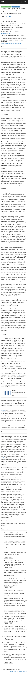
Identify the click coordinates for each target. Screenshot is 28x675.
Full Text (6, 538)
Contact (25, 671)
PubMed (10, 557)
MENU (24, 1)
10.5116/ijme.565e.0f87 (6, 33)
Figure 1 (20, 375)
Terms (15, 671)
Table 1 (3, 410)
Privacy (20, 671)
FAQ (11, 671)
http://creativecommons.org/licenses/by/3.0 (11, 43)
